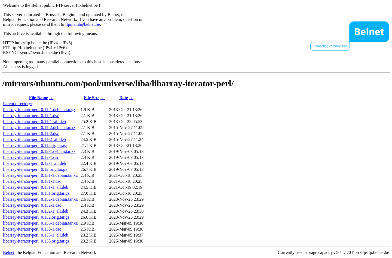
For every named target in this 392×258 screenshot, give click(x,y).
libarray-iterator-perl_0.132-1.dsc (32, 205)
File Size (91, 97)
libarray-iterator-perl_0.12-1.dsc (31, 157)
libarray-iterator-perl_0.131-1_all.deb (35, 187)
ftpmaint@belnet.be (82, 24)
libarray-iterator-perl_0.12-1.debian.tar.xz (39, 151)
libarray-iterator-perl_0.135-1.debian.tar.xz (40, 223)
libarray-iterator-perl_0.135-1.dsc (32, 229)
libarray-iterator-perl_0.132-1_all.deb (35, 211)
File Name (38, 97)
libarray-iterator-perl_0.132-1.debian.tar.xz (40, 199)
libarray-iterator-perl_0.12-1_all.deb (34, 163)
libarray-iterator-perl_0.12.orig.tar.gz (35, 169)
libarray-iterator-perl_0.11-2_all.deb (34, 139)
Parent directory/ (17, 103)
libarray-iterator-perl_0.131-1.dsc (32, 181)
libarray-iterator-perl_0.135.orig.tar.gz (36, 241)
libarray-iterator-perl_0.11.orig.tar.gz (35, 145)
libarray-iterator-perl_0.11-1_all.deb (34, 121)
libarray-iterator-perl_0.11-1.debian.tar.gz (39, 109)
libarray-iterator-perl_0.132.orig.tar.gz (36, 217)
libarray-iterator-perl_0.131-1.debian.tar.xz (40, 175)
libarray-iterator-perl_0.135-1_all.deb (35, 235)
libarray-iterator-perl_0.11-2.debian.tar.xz (39, 127)
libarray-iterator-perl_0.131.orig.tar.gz (36, 193)
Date (123, 97)
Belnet (8, 252)
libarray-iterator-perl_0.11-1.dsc (31, 115)
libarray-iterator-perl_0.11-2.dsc (31, 133)
